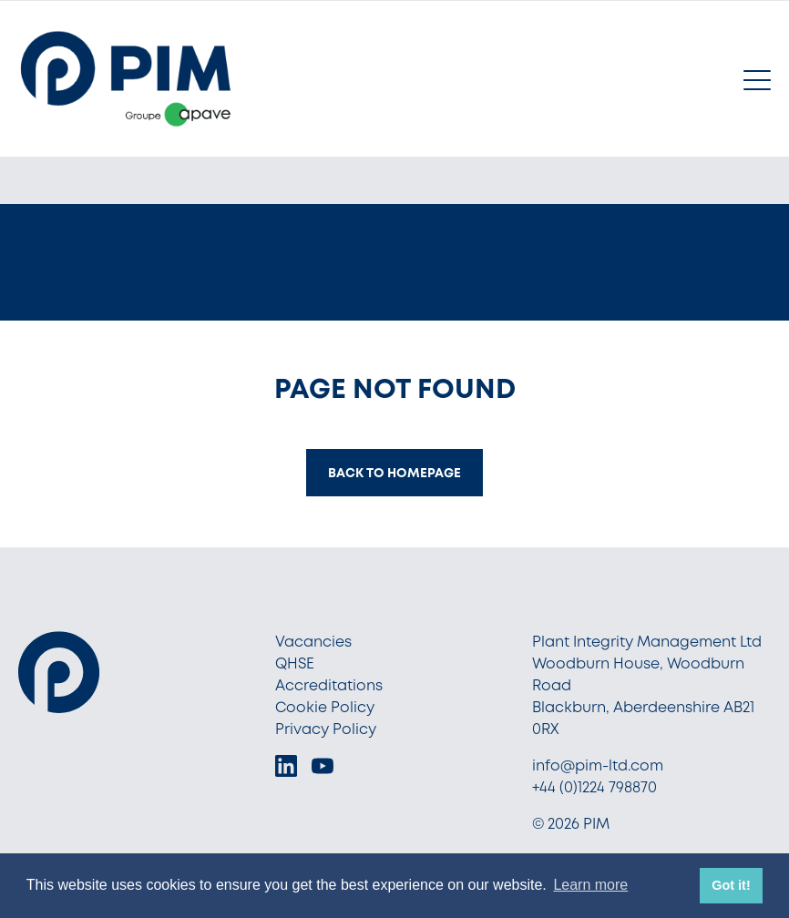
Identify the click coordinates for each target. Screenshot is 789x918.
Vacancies (313, 641)
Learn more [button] (590, 884)
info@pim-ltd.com (597, 765)
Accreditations (329, 685)
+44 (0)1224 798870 (594, 787)
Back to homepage (394, 472)
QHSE (294, 663)
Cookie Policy (324, 707)
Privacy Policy (325, 729)
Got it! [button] (731, 885)
